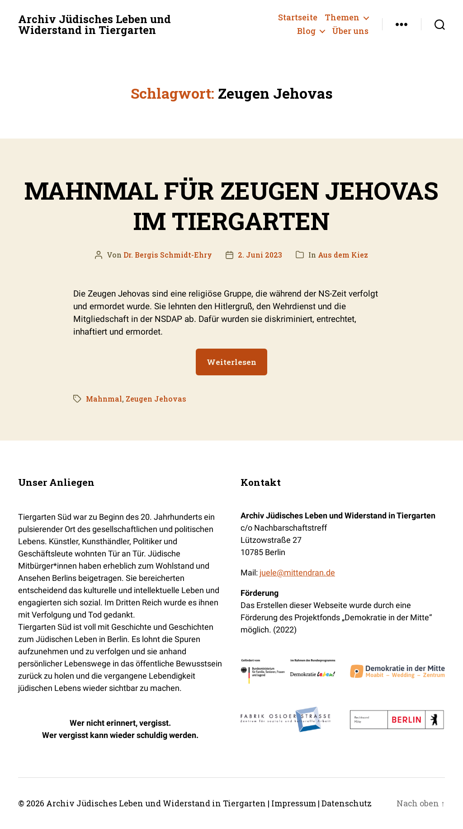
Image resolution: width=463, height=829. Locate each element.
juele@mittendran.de (297, 572)
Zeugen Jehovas (156, 398)
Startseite (297, 18)
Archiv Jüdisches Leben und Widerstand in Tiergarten (95, 24)
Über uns (350, 31)
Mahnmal (104, 398)
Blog (306, 31)
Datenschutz (350, 803)
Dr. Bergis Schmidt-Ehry (167, 254)
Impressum (296, 803)
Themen (342, 18)
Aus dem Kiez (343, 254)
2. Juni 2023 (260, 254)
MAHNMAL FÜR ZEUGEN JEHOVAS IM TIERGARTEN (232, 205)
